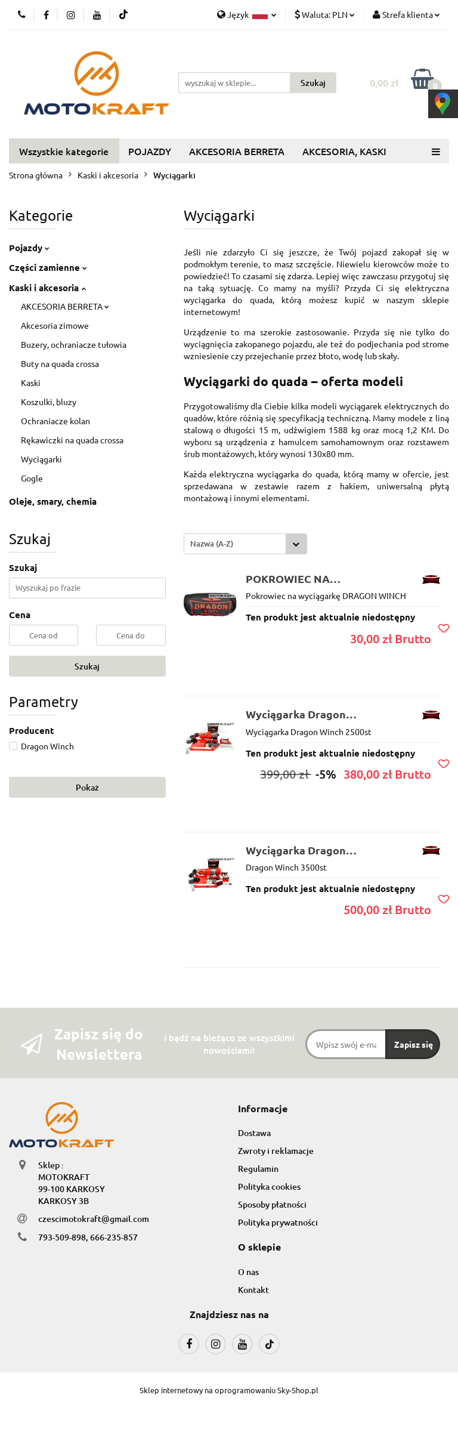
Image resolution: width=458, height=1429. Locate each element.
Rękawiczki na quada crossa (72, 439)
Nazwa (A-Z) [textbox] (211, 543)
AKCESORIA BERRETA (236, 151)
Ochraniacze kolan (55, 420)
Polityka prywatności (278, 1222)
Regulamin (258, 1168)
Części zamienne (48, 267)
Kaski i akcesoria (47, 288)
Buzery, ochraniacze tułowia (73, 344)
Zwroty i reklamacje (276, 1150)
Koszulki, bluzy (48, 401)
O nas (248, 1271)
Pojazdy (29, 248)
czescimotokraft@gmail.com (93, 1218)
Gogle (32, 478)
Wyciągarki (41, 458)
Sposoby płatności (272, 1204)
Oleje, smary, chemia (53, 501)
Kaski (31, 382)
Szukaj (87, 666)
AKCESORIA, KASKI (344, 151)
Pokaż (87, 787)
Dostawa (254, 1132)
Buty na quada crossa (60, 363)
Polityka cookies (269, 1186)
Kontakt (253, 1289)
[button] (262, 1109)
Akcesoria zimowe (55, 325)
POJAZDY (149, 151)
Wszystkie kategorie (64, 151)
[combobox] (245, 543)
